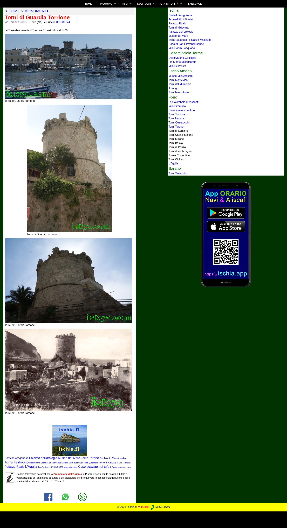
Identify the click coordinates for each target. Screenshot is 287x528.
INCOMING (106, 3)
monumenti (36, 11)
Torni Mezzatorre (178, 92)
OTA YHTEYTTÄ (169, 3)
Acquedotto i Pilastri (124, 467)
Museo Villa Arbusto (70, 467)
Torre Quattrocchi (91, 463)
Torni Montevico (178, 80)
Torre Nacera (56, 467)
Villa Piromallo (125, 463)
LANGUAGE (195, 3)
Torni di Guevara (178, 27)
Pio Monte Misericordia (113, 458)
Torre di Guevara (108, 462)
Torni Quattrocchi (178, 122)
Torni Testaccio (177, 173)
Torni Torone (175, 126)
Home (88, 3)
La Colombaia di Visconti (58, 463)
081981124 (63, 22)
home (14, 11)
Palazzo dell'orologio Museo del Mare (54, 458)
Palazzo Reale (14, 466)
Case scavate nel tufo (94, 466)
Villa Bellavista (76, 462)
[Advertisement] (143, 519)
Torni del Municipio (179, 84)
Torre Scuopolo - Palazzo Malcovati (189, 39)
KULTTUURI (144, 3)
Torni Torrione (176, 114)
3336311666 (160, 506)
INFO (124, 3)
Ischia (145, 507)
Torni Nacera (176, 118)
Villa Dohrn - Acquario (181, 48)
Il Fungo (113, 467)
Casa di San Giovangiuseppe (186, 44)
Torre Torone (90, 458)
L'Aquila (31, 466)
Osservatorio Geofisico (38, 463)
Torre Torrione (43, 467)
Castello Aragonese (16, 458)
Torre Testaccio (17, 462)
